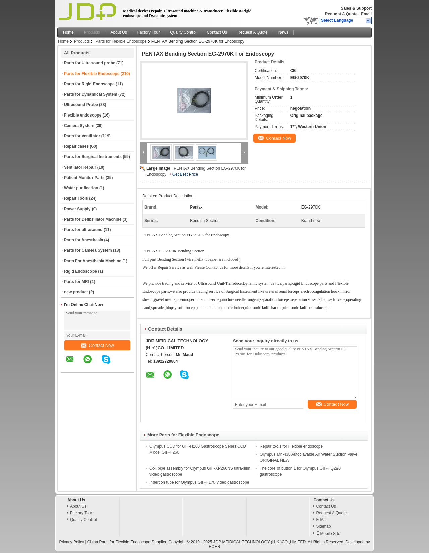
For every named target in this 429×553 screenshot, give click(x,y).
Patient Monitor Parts (84, 177)
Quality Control (183, 32)
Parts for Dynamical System (90, 94)
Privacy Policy (71, 542)
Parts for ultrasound (83, 229)
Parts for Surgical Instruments (93, 156)
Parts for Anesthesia (83, 240)
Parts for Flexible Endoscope (120, 41)
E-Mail (321, 519)
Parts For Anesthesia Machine (92, 261)
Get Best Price (185, 174)
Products (92, 32)
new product (76, 292)
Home (68, 32)
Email (366, 14)
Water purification (81, 188)
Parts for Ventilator (82, 136)
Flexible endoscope (82, 115)
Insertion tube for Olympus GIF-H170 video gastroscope (199, 482)
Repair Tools (76, 198)
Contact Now (97, 345)
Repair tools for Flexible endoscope (291, 446)
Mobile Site (328, 533)
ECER (214, 546)
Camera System (79, 125)
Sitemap (323, 526)
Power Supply (77, 208)
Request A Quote (341, 14)
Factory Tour (148, 32)
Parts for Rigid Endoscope (89, 84)
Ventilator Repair (80, 167)
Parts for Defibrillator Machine (92, 219)
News (283, 32)
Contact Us (217, 32)
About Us (118, 32)
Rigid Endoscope (80, 271)
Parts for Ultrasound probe (89, 63)
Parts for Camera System (88, 250)
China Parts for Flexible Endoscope (118, 542)
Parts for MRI (76, 281)
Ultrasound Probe (81, 104)
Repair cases (76, 146)
